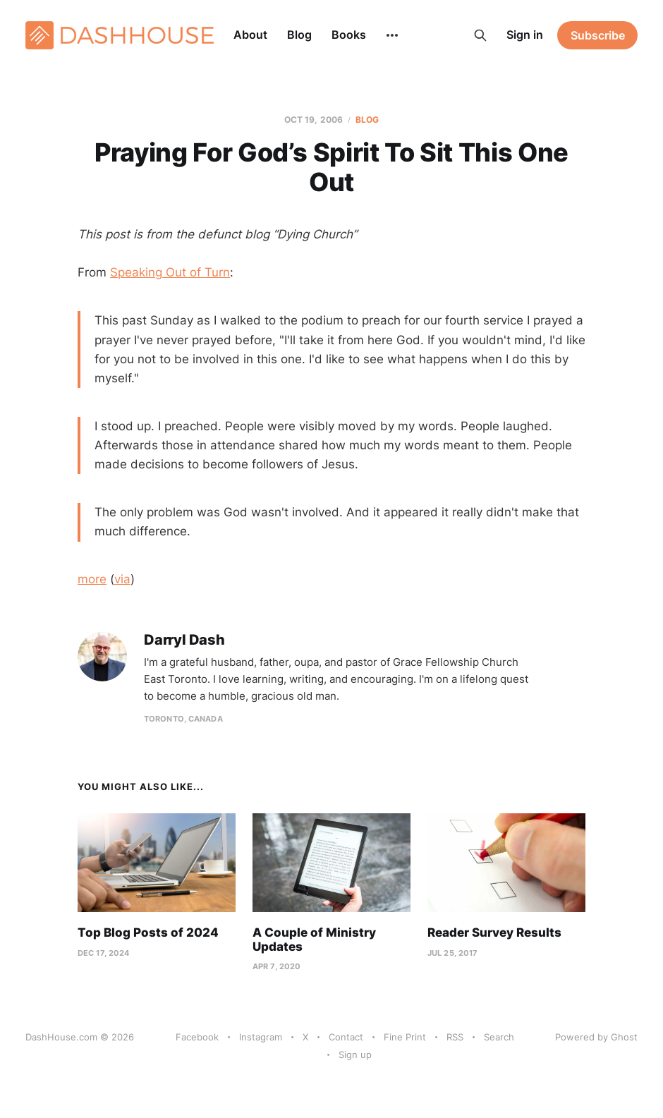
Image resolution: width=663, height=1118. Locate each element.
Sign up (355, 1054)
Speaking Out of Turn (170, 272)
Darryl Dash (184, 640)
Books (349, 35)
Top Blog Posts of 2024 (148, 932)
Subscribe (598, 35)
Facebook (197, 1037)
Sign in (524, 35)
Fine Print (405, 1037)
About (250, 35)
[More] (392, 35)
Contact (346, 1037)
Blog (299, 35)
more (92, 579)
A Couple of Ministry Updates (314, 939)
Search (499, 1037)
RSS (454, 1037)
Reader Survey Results (494, 932)
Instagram (260, 1037)
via (122, 579)
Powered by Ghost (596, 1037)
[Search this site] (480, 35)
